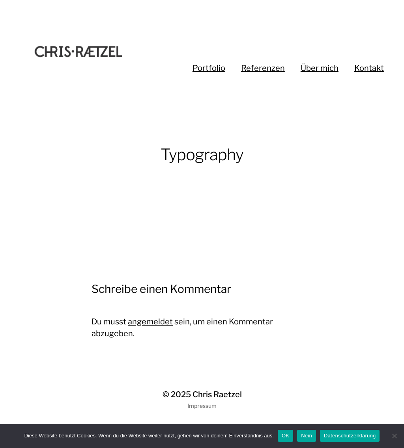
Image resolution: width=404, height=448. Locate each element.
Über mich (320, 68)
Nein (306, 436)
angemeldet (150, 321)
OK (285, 436)
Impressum (202, 405)
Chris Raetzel (217, 394)
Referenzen (263, 68)
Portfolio (209, 68)
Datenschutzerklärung (350, 436)
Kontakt (369, 68)
